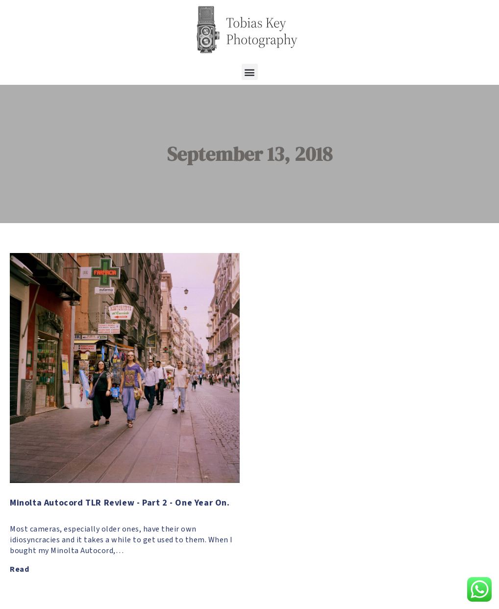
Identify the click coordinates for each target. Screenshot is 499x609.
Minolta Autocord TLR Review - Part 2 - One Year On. (120, 503)
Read (19, 569)
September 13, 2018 (249, 154)
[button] (250, 72)
